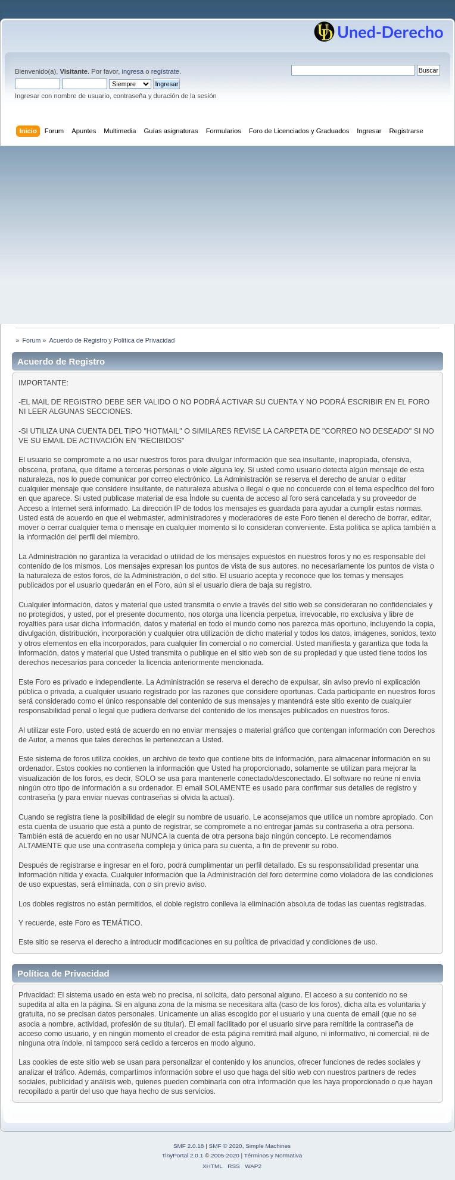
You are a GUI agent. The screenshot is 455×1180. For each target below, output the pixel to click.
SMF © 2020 (225, 1146)
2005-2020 (225, 1155)
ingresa (132, 71)
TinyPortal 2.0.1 (182, 1155)
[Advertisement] (227, 235)
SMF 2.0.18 (188, 1146)
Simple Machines (268, 1146)
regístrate (165, 71)
